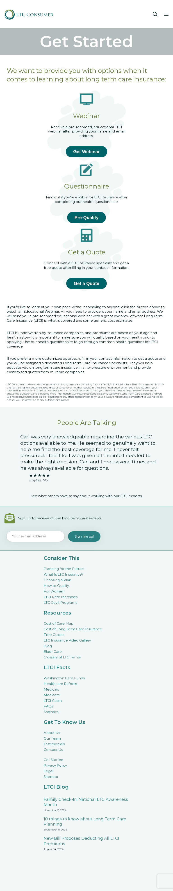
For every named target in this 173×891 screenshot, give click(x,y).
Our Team (52, 738)
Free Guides (54, 635)
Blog (48, 646)
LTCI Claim (53, 700)
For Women (54, 591)
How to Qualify (56, 586)
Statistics (51, 712)
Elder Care (53, 651)
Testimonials (54, 744)
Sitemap (51, 776)
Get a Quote (86, 283)
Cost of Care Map (58, 623)
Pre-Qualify (87, 217)
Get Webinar (86, 151)
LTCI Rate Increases (60, 597)
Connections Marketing (127, 883)
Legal (48, 771)
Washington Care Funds (64, 678)
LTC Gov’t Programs (60, 602)
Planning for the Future (64, 569)
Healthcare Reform (60, 684)
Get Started (53, 760)
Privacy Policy (55, 765)
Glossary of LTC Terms (62, 657)
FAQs (48, 706)
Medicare (52, 695)
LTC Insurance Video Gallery (67, 640)
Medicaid (51, 689)
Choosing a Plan (57, 580)
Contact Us (53, 749)
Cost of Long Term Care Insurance (73, 629)
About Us (52, 733)
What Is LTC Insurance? (63, 574)
